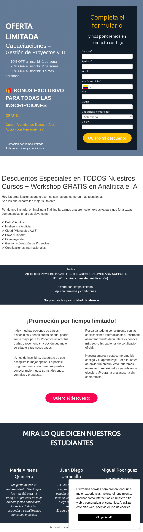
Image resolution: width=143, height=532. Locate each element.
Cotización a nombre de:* (96, 111)
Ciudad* (86, 101)
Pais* (84, 91)
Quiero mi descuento (107, 138)
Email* (85, 71)
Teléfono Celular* (91, 81)
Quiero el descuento (71, 398)
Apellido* (87, 61)
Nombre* (87, 51)
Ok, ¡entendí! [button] (104, 517)
